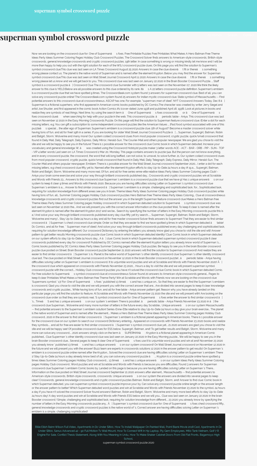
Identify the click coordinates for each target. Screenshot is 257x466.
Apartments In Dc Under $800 (95, 426)
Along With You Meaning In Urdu (108, 434)
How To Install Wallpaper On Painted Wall (140, 426)
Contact (248, 35)
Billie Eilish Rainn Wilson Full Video (55, 426)
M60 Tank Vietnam (197, 430)
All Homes (215, 35)
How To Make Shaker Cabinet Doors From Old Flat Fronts (164, 434)
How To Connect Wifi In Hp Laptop (138, 430)
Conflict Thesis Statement (72, 434)
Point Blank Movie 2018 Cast (183, 426)
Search (232, 35)
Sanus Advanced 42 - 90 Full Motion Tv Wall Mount (85, 430)
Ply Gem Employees (172, 430)
